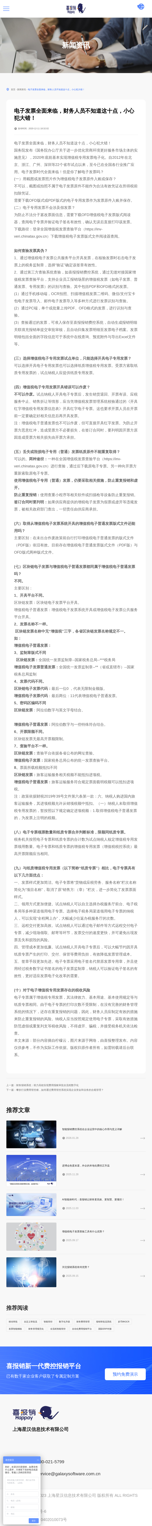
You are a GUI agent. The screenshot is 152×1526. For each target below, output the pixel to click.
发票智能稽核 (15, 1329)
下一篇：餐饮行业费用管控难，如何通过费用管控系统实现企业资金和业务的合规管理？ (55, 1090)
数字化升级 (64, 1321)
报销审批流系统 (103, 1321)
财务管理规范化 (36, 1329)
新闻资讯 (21, 89)
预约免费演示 (125, 1374)
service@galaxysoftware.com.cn (68, 1473)
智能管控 (48, 1321)
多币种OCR (123, 1321)
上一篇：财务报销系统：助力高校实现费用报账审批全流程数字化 (42, 1085)
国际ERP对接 (105, 1329)
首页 (13, 89)
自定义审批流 (30, 1321)
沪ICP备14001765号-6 (26, 1511)
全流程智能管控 (58, 1329)
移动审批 (13, 1321)
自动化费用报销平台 (82, 1329)
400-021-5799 (50, 1461)
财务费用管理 (83, 1321)
